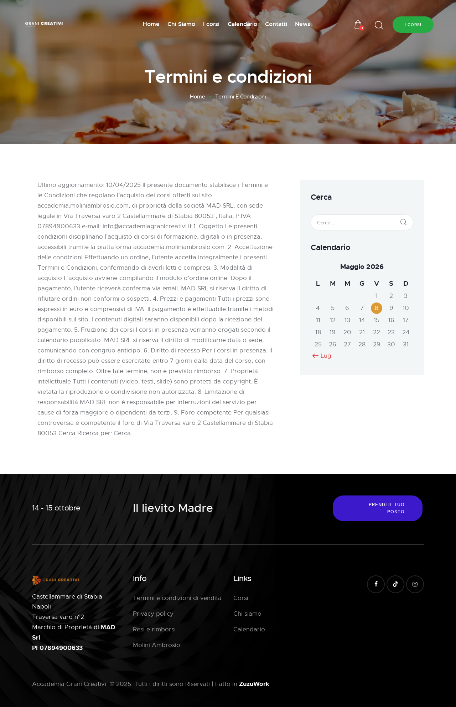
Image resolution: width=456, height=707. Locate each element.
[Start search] (379, 25)
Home (197, 96)
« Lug (323, 356)
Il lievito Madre (173, 508)
